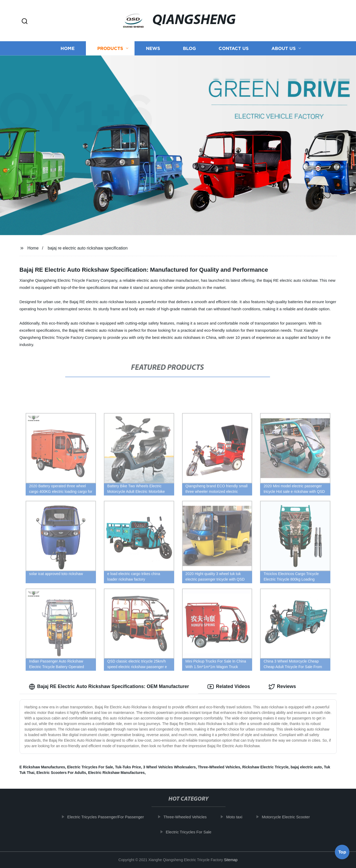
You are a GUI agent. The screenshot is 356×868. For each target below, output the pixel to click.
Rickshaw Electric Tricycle (265, 767)
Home (68, 48)
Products (110, 48)
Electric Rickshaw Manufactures (116, 772)
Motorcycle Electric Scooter (291, 817)
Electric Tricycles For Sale (90, 767)
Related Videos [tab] (228, 687)
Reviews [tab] (282, 687)
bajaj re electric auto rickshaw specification (87, 248)
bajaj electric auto (306, 767)
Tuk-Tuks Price (128, 767)
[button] (25, 21)
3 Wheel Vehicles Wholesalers (169, 767)
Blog (189, 48)
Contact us (234, 48)
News (153, 48)
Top (342, 853)
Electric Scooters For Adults (61, 772)
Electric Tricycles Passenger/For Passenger (111, 817)
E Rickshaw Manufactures (42, 767)
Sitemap (231, 860)
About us (283, 48)
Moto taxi (240, 817)
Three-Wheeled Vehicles (219, 767)
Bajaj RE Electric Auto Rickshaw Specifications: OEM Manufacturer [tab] (109, 687)
